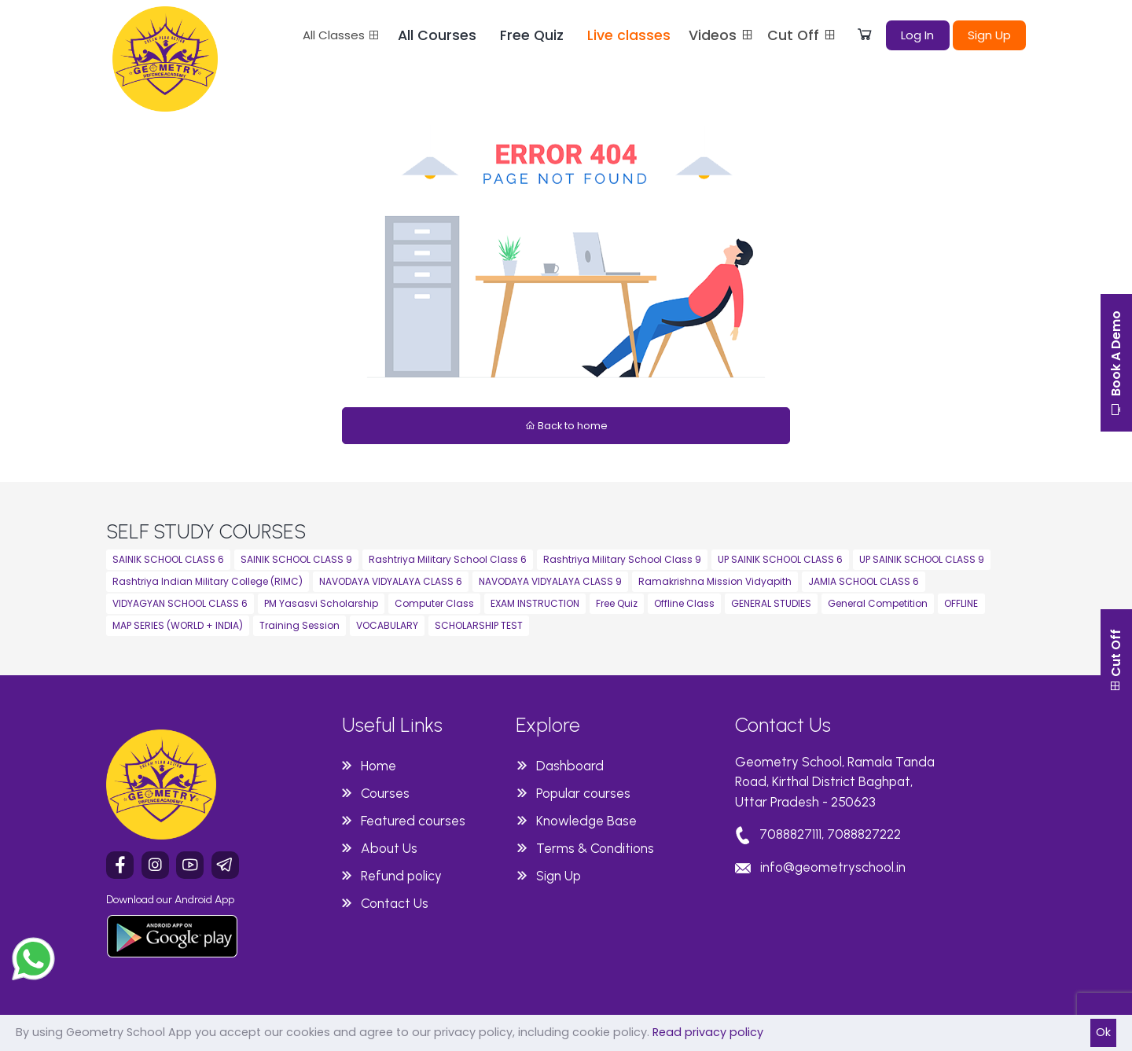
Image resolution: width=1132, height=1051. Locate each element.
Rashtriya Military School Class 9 (622, 559)
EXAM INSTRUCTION (535, 603)
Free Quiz (532, 35)
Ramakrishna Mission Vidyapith (715, 581)
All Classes (341, 35)
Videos (722, 35)
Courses (385, 793)
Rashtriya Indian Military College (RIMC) (207, 581)
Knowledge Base (586, 821)
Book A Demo (1116, 363)
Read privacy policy (707, 1032)
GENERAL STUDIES (771, 603)
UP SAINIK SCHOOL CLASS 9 (921, 559)
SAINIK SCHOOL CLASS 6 (168, 559)
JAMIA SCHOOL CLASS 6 (863, 581)
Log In (917, 35)
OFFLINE (961, 603)
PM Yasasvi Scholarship (321, 603)
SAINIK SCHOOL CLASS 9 (296, 559)
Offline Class (684, 603)
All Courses (437, 35)
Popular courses (583, 793)
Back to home (566, 425)
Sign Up (989, 35)
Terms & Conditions (595, 848)
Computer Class (434, 603)
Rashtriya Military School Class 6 (448, 559)
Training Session (299, 625)
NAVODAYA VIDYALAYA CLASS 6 (390, 581)
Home (378, 766)
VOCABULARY (387, 625)
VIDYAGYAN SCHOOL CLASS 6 (180, 603)
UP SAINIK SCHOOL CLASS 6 (780, 559)
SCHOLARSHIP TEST (479, 625)
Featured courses (413, 821)
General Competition (878, 603)
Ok (1103, 1032)
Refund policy (401, 876)
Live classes (629, 35)
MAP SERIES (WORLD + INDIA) (177, 625)
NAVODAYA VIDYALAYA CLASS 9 (550, 581)
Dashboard (570, 766)
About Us (389, 848)
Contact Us (394, 903)
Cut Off (802, 35)
